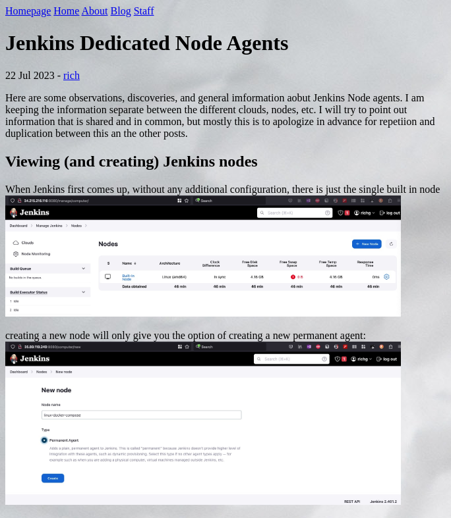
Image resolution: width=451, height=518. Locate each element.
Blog (121, 10)
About (95, 10)
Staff (144, 10)
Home (66, 10)
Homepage (28, 10)
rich (71, 75)
